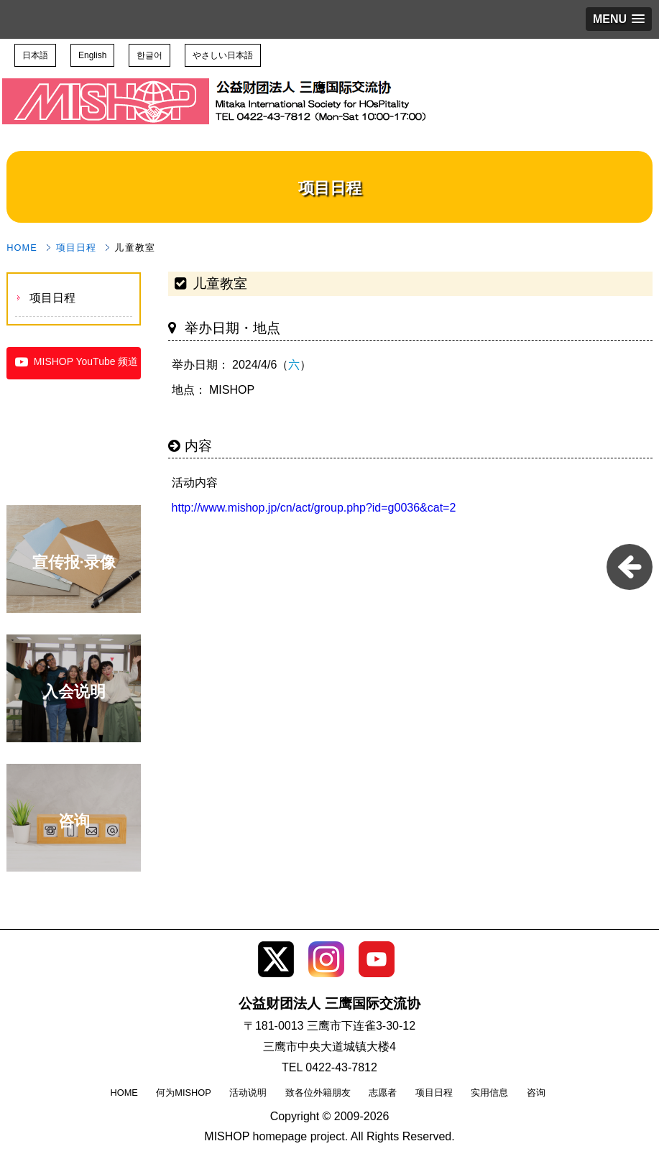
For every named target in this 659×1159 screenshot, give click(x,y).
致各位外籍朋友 (318, 1092)
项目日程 (76, 247)
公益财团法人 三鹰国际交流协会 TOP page (106, 83)
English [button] (92, 55)
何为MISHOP (183, 1092)
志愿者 (383, 1092)
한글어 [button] (149, 55)
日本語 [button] (35, 55)
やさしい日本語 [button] (223, 55)
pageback (630, 567)
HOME (21, 247)
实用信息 (489, 1092)
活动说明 (248, 1092)
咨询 (536, 1092)
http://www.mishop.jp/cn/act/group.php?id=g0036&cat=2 (314, 508)
